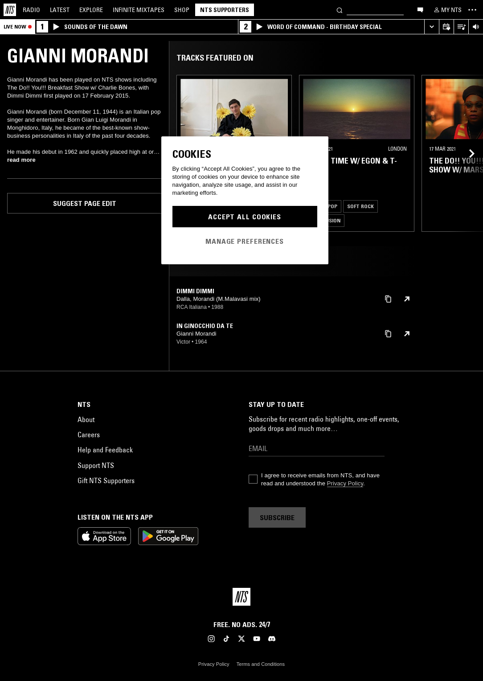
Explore (91, 10)
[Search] (339, 9)
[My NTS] (447, 10)
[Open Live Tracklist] (461, 27)
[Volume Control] (475, 27)
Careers (89, 434)
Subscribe (277, 517)
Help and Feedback (105, 449)
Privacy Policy (345, 483)
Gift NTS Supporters (106, 480)
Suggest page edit (84, 203)
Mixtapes (138, 10)
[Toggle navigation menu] (472, 10)
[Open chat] (420, 9)
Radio (31, 10)
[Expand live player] (431, 27)
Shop (181, 10)
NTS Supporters (224, 10)
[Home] (10, 10)
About (86, 419)
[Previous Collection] (466, 153)
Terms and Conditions (261, 664)
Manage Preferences (244, 241)
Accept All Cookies (244, 216)
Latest (60, 10)
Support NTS (96, 465)
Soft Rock (360, 206)
